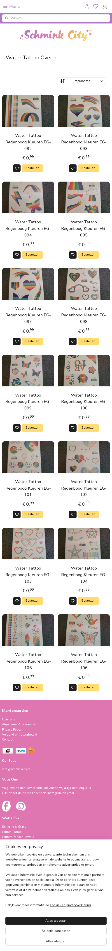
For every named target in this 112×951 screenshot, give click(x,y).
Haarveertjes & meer (17, 880)
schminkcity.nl (15, 915)
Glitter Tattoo (12, 832)
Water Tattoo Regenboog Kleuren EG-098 (84, 315)
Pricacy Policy (11, 729)
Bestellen (32, 168)
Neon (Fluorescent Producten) (23, 842)
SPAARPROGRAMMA (18, 862)
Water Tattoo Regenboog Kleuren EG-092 (28, 142)
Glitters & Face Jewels (18, 837)
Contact (7, 739)
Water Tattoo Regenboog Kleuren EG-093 (84, 142)
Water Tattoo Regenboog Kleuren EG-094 (28, 228)
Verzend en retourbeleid (19, 734)
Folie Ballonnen (13, 885)
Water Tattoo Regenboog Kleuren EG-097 (28, 315)
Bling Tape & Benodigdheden (23, 847)
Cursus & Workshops (17, 895)
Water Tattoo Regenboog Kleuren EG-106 (84, 661)
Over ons (8, 719)
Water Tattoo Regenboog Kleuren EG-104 (84, 574)
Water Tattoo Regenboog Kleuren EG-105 (28, 661)
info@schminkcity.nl (16, 769)
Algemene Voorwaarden (19, 724)
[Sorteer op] (81, 81)
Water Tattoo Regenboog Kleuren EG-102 (84, 488)
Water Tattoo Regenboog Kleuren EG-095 (84, 228)
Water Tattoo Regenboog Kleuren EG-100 (84, 402)
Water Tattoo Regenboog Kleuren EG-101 (28, 488)
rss (86, 942)
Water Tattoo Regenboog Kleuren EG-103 (28, 574)
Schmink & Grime (14, 827)
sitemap (78, 942)
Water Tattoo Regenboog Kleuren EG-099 (28, 402)
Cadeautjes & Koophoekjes (21, 890)
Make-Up (8, 852)
